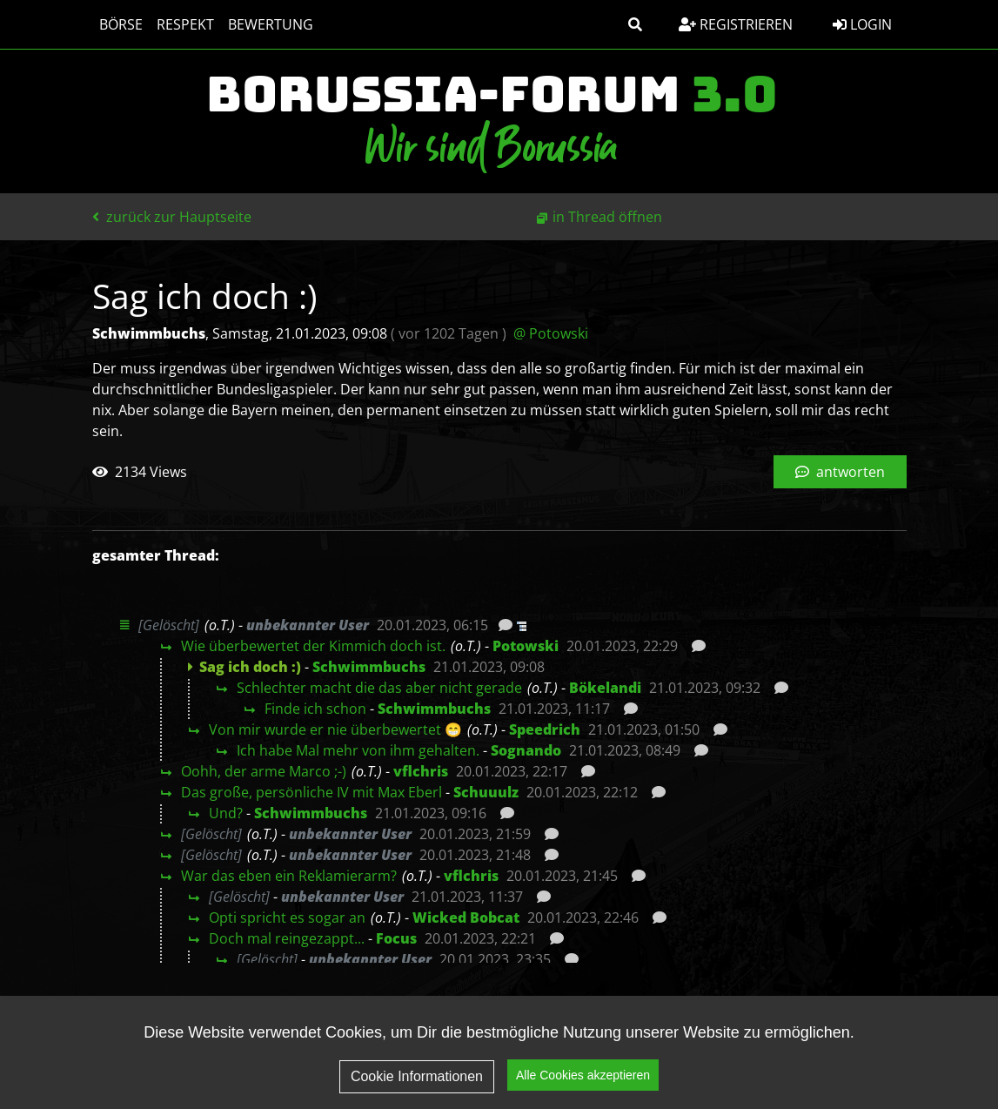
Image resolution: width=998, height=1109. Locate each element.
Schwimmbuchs (368, 666)
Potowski (525, 645)
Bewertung (270, 24)
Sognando (526, 750)
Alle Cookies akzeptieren (583, 1075)
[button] (635, 24)
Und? (225, 813)
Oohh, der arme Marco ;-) (263, 771)
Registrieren (736, 24)
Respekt (185, 24)
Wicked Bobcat (465, 917)
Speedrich (544, 729)
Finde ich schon (315, 708)
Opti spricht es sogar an (287, 917)
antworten (840, 471)
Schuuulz (486, 792)
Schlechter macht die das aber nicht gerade (379, 687)
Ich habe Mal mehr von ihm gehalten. (358, 750)
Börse (121, 24)
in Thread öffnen (607, 216)
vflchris (420, 771)
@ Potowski (550, 333)
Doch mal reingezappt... (286, 938)
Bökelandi (605, 687)
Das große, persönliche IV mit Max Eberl (311, 792)
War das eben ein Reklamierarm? (288, 875)
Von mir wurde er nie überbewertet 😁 (335, 729)
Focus (396, 938)
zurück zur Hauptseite (171, 216)
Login (862, 24)
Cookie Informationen (417, 1076)
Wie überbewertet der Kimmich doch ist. (313, 645)
